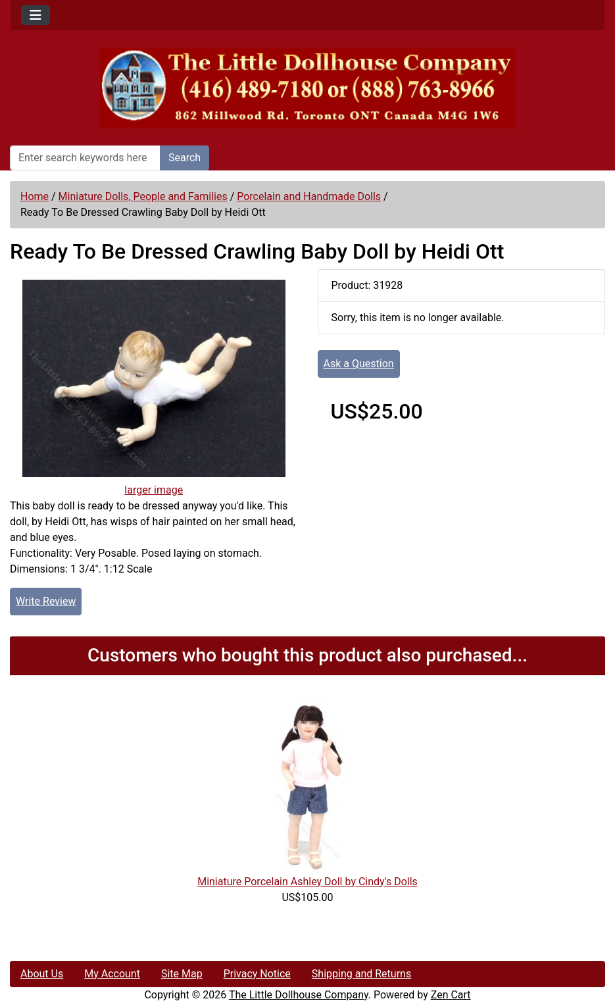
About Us (41, 973)
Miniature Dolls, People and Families (143, 196)
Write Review (46, 601)
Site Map (182, 973)
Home (34, 196)
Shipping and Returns (361, 973)
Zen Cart (451, 995)
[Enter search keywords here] (85, 157)
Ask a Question (359, 363)
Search (184, 157)
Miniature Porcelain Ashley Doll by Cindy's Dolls (307, 881)
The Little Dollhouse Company (298, 995)
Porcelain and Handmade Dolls (309, 196)
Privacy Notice (257, 973)
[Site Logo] (307, 87)
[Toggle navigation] (35, 15)
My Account (112, 973)
